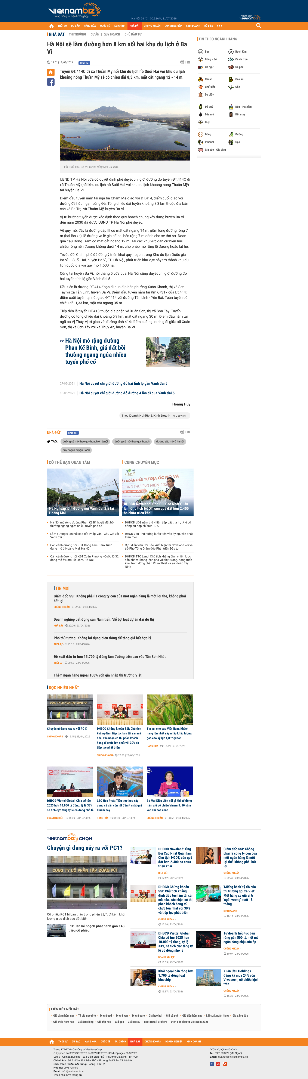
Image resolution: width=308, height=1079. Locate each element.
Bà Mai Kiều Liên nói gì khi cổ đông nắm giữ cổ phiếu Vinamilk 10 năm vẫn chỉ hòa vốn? (169, 805)
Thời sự (58, 644)
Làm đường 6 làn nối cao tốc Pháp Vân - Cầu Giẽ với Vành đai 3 (84, 535)
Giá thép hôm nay (63, 1021)
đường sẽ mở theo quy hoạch (131, 441)
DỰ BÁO (75, 26)
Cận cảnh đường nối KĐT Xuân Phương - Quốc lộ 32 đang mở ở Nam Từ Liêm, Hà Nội (84, 558)
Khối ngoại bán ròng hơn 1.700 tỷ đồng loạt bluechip (176, 975)
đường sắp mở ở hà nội (170, 441)
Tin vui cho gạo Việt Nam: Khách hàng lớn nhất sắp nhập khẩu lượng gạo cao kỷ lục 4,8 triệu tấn (169, 733)
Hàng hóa (152, 745)
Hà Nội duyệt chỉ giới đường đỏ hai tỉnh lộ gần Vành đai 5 (123, 384)
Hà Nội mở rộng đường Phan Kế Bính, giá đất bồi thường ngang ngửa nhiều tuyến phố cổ (95, 351)
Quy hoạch (112, 34)
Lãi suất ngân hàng (217, 1015)
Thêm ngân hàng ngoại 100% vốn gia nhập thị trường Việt (98, 675)
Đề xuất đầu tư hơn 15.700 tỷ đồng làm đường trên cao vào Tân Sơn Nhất (110, 656)
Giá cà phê (172, 1015)
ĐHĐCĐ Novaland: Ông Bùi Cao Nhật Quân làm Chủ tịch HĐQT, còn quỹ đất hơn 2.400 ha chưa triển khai (156, 508)
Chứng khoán (62, 607)
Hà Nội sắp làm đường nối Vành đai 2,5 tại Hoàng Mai (81, 510)
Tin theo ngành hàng (217, 39)
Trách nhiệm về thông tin (67, 1074)
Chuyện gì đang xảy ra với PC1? (67, 729)
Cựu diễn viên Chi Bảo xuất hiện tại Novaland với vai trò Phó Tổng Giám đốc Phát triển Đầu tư (159, 547)
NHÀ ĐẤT (134, 26)
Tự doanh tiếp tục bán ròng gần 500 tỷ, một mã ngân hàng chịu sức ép (241, 937)
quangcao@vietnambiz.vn (233, 1056)
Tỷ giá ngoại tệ (87, 1015)
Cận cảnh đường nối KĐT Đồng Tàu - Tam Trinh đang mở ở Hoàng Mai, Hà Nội (81, 547)
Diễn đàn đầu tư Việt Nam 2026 (189, 1021)
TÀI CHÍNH (119, 26)
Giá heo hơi (155, 1015)
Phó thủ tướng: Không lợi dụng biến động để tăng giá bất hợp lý (102, 638)
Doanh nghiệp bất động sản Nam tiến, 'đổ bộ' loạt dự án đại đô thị (104, 619)
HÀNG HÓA (90, 26)
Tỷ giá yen (122, 1015)
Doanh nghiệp (55, 818)
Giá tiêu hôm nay (192, 1015)
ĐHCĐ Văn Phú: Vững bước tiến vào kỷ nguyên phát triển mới (159, 535)
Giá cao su (134, 1021)
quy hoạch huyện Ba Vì (76, 450)
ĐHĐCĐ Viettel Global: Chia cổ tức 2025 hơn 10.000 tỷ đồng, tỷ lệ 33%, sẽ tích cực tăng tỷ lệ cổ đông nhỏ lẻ (70, 805)
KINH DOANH (193, 26)
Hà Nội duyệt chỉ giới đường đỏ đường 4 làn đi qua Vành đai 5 (127, 393)
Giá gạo (119, 1021)
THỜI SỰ (62, 26)
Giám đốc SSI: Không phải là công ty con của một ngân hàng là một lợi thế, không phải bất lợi (120, 598)
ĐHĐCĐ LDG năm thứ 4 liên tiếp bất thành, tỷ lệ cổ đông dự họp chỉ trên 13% (158, 524)
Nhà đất (57, 34)
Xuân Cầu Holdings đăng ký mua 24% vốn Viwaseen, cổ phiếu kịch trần (241, 977)
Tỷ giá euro (138, 1015)
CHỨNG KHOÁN (152, 26)
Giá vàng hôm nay (63, 1015)
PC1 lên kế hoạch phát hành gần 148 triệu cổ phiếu (96, 928)
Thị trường (77, 34)
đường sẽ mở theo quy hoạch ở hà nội (85, 441)
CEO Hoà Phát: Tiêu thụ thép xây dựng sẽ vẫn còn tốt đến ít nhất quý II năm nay (119, 805)
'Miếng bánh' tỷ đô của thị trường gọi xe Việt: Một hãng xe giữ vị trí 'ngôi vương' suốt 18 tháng (240, 895)
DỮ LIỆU (208, 26)
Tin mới (62, 588)
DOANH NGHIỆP (173, 26)
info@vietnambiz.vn (73, 1071)
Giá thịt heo (104, 1021)
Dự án (94, 34)
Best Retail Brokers (155, 1021)
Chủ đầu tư (132, 34)
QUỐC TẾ (105, 26)
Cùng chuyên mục (141, 462)
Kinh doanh (230, 910)
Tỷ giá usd (106, 1015)
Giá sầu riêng (85, 1021)
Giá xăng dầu (240, 1015)
